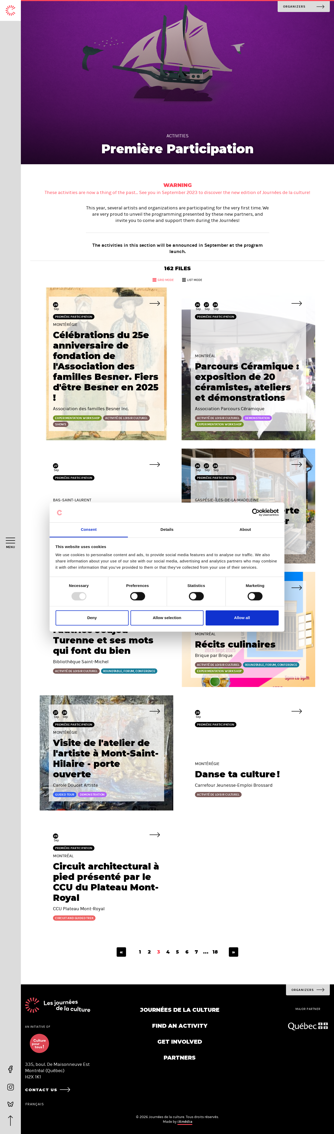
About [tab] (245, 529)
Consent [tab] (89, 529)
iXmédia (184, 1121)
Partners (180, 1057)
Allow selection (167, 618)
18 (215, 952)
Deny (92, 618)
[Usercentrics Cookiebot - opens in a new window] (256, 512)
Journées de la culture (179, 1010)
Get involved (179, 1041)
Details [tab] (167, 529)
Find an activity (179, 1026)
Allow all (242, 618)
